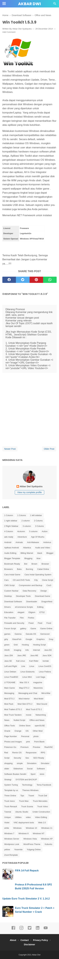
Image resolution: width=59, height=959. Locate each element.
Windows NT (38, 833)
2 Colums (38, 520)
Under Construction (41, 812)
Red (6, 752)
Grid (16, 645)
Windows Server (11, 839)
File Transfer (10, 618)
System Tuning (11, 785)
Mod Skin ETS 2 (25, 704)
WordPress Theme (31, 844)
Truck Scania (27, 806)
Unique (7, 817)
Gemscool (45, 634)
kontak (46, 661)
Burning (29, 569)
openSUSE (40, 725)
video (28, 817)
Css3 (49, 585)
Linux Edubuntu (27, 672)
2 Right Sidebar (11, 526)
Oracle (7, 731)
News (6, 720)
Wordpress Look (11, 844)
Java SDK (47, 655)
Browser (45, 564)
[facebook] (9, 280)
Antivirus (47, 542)
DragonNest (46, 601)
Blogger (49, 553)
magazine (37, 682)
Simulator (45, 763)
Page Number (10, 736)
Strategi (7, 779)
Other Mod (37, 731)
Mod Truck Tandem (13, 715)
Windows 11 (46, 828)
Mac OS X (24, 682)
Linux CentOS (45, 666)
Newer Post (10, 449)
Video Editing (41, 817)
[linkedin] (37, 929)
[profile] (29, 482)
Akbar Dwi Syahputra (21, 29)
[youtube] (45, 929)
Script (6, 758)
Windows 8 (24, 833)
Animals (19, 542)
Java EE (48, 650)
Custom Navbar (11, 591)
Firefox (31, 618)
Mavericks (38, 688)
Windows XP (47, 839)
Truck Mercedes (40, 801)
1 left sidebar (36, 515)
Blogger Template (12, 558)
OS (27, 731)
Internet (36, 650)
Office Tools (9, 725)
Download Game (42, 596)
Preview (36, 747)
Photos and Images (13, 741)
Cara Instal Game (12, 574)
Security (17, 758)
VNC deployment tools (24, 822)
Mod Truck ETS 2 (34, 709)
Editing (40, 607)
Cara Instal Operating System (38, 574)
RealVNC (48, 747)
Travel (31, 795)
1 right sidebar (10, 520)
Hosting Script (39, 645)
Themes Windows (30, 790)
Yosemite (18, 849)
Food (48, 623)
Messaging (9, 693)
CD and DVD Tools (21, 580)
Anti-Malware (33, 542)
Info (27, 650)
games (7, 634)
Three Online (10, 795)
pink (28, 741)
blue (39, 558)
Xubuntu (48, 844)
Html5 (7, 650)
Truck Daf (42, 795)
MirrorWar (45, 693)
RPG (43, 752)
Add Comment (8, 32)
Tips (22, 795)
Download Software (13, 601)
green (6, 645)
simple (20, 763)
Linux (31, 666)
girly (6, 639)
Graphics (41, 639)
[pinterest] (36, 280)
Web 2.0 (42, 822)
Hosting (25, 645)
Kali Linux (20, 661)
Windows (17, 828)
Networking (41, 715)
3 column (27, 526)
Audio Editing (10, 553)
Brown (34, 564)
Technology (27, 785)
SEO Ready (38, 758)
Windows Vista (30, 839)
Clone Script (47, 580)
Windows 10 (31, 828)
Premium (24, 747)
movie (28, 715)
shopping (8, 763)
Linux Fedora (45, 672)
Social (29, 768)
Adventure (22, 537)
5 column (33, 531)
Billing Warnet (27, 553)
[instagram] (21, 929)
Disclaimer (29, 944)
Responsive (31, 752)
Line (23, 666)
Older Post (49, 449)
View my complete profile (29, 492)
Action (45, 531)
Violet (6, 822)
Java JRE (21, 655)
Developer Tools (23, 596)
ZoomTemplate (11, 855)
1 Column (8, 515)
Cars (6, 580)
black (39, 553)
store (42, 774)
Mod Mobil (38, 698)
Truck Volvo (42, 806)
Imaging (17, 650)
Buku (19, 569)
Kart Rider (34, 661)
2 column (25, 520)
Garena (18, 634)
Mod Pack (8, 704)
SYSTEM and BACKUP (26, 779)
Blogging (28, 558)
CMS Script (9, 585)
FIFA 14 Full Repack (27, 870)
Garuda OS (31, 634)
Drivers (7, 607)
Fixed (31, 623)
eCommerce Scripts (24, 607)
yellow (7, 849)
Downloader (31, 601)
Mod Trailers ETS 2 (13, 709)
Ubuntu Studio (21, 812)
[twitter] (22, 280)
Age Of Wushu (37, 537)
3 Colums (39, 526)
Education (8, 612)
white (6, 828)
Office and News (36, 720)
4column (21, 531)
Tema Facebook (44, 785)
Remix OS (17, 752)
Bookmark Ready (12, 564)
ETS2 (42, 612)
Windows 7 (9, 833)
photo (36, 736)
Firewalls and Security (14, 623)
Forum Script (10, 628)
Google (29, 639)
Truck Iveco (9, 801)
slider (6, 768)
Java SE (8, 661)
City (36, 580)
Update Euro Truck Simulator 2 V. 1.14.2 (26, 898)
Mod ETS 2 (9, 698)
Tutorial (7, 812)
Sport (33, 774)
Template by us (11, 790)
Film (22, 618)
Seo (27, 758)
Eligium (31, 612)
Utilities (18, 817)
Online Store (24, 725)
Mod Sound (42, 704)
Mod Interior (24, 698)
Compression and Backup (30, 585)
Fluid (40, 623)
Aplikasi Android (11, 547)
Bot (25, 564)
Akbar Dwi (29, 4)
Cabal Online (43, 569)
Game (33, 628)
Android (7, 542)
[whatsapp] (50, 280)
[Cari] (55, 4)
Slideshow (18, 768)
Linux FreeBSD (11, 677)
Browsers (8, 569)
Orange (17, 731)
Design (43, 591)
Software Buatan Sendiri (15, 774)
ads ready (8, 537)
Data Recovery (29, 591)
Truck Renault (10, 806)
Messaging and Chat (27, 693)
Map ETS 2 (24, 688)
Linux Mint (27, 677)
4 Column (8, 531)
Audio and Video (42, 547)
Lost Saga (40, 677)
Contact (24, 940)
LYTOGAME (9, 682)
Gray (51, 639)
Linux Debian (10, 672)
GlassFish (16, 639)
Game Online (46, 628)
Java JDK (8, 655)
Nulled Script (19, 720)
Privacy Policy (40, 940)
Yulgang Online (34, 849)
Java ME (34, 655)
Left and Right (10, 666)
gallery (23, 628)
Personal (25, 736)
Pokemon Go (10, 747)
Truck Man (24, 801)
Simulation (32, 763)
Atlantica (27, 547)
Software (41, 768)
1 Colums (21, 515)
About (13, 940)
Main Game (9, 688)
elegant (21, 612)
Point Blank (39, 741)
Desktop (8, 596)
